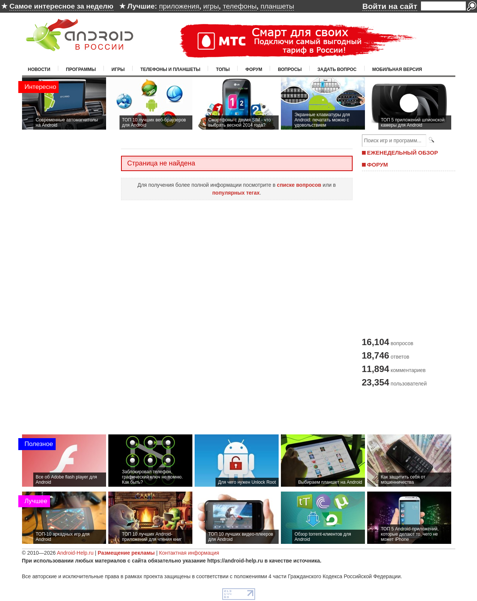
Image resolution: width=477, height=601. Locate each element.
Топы (223, 69)
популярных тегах (236, 193)
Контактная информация (189, 553)
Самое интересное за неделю (61, 6)
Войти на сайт (389, 6)
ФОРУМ (377, 164)
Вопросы (290, 69)
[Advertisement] (407, 253)
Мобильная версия (397, 69)
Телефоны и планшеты (170, 69)
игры (211, 6)
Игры (118, 69)
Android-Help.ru (75, 553)
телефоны (239, 6)
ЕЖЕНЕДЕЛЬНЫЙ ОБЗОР (402, 152)
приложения (179, 6)
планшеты (277, 6)
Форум (253, 69)
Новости (39, 69)
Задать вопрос (337, 69)
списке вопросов (299, 185)
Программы (81, 69)
